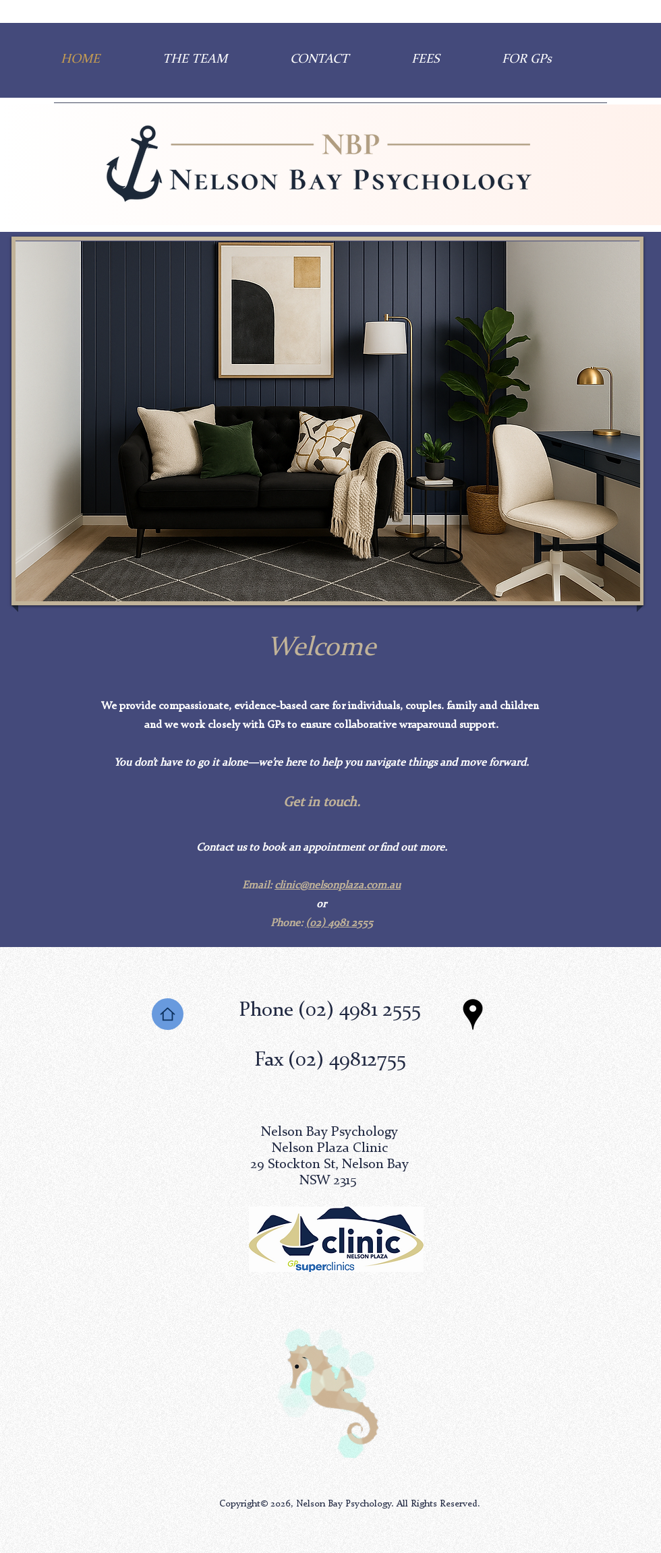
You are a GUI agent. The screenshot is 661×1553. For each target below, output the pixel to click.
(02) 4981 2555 (339, 923)
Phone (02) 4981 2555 (330, 1010)
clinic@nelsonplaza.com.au (338, 885)
